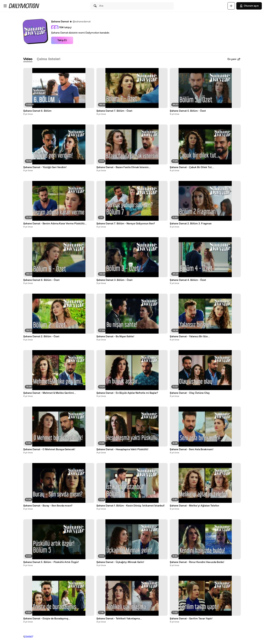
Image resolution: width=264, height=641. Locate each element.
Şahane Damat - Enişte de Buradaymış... (46, 618)
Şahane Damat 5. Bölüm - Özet (188, 110)
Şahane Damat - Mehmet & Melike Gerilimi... (49, 393)
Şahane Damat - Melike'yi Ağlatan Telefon (194, 505)
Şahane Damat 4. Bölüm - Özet (188, 280)
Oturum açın (249, 6)
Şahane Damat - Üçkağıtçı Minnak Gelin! (120, 562)
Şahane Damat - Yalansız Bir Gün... (190, 336)
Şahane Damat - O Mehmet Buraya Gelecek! (49, 449)
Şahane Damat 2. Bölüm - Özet (41, 336)
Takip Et (62, 40)
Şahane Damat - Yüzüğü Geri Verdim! (45, 167)
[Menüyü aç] (5, 6)
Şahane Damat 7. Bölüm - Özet (114, 110)
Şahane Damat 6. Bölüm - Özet (41, 280)
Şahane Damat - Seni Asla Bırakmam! (191, 449)
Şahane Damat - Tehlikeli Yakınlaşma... (119, 618)
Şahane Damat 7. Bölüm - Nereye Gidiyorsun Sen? (125, 223)
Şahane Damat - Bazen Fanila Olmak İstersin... (123, 167)
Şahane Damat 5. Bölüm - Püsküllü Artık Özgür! (51, 562)
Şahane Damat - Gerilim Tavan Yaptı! (191, 618)
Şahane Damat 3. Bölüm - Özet (114, 280)
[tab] (27, 59)
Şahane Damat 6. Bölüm (37, 110)
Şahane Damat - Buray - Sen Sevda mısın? (47, 505)
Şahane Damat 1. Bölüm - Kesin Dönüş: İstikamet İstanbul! (130, 505)
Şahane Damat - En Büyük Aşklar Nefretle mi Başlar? (127, 393)
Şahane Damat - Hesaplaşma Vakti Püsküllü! (122, 449)
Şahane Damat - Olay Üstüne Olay (190, 393)
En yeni (234, 59)
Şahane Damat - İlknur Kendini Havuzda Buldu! (197, 562)
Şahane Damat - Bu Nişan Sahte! (115, 336)
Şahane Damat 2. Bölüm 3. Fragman (191, 223)
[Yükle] (231, 6)
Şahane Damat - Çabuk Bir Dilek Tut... (192, 167)
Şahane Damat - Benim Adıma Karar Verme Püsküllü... (55, 223)
